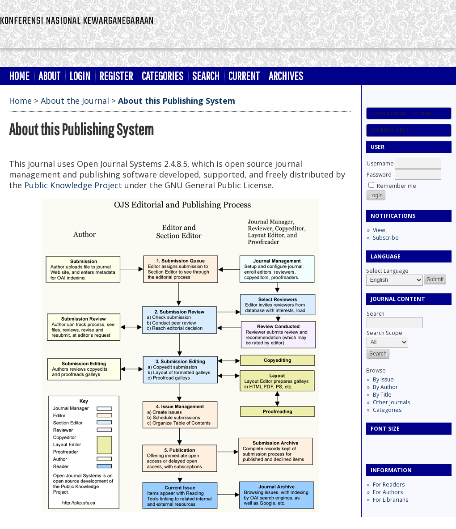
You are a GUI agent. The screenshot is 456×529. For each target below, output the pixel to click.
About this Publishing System (176, 100)
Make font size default (388, 444)
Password (379, 174)
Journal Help (390, 130)
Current (244, 75)
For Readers (389, 484)
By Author (385, 387)
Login (79, 75)
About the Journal (75, 100)
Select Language (387, 271)
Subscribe (386, 237)
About (49, 75)
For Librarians (390, 500)
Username (380, 163)
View (379, 230)
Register (116, 75)
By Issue (383, 379)
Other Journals (391, 402)
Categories (387, 410)
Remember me (396, 186)
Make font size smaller (374, 444)
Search (206, 75)
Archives (286, 75)
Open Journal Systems (402, 113)
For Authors (388, 492)
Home (19, 75)
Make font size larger (402, 444)
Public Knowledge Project (73, 185)
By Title (382, 394)
